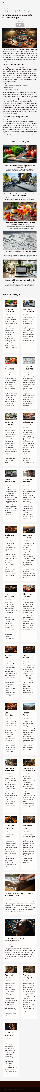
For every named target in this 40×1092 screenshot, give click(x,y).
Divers (9, 9)
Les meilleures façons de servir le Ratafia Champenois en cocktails (20, 224)
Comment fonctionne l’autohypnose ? (14, 939)
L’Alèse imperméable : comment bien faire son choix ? (19, 894)
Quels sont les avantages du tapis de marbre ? (20, 252)
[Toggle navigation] (4, 2)
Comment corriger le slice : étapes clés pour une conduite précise (20, 166)
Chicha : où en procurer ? (29, 769)
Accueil (3, 9)
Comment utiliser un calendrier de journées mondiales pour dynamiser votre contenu (20, 281)
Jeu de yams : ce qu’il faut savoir (10, 828)
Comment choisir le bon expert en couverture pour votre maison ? (20, 195)
